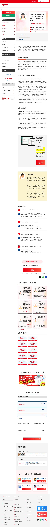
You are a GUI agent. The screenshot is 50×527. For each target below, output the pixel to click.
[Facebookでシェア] (46, 277)
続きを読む (27, 464)
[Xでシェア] (40, 277)
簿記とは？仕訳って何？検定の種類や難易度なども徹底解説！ (36, 453)
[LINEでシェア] (43, 277)
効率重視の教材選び (22, 34)
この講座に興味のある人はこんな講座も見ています (8, 84)
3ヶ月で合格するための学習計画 (24, 37)
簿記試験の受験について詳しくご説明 (32, 462)
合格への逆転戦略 (22, 39)
